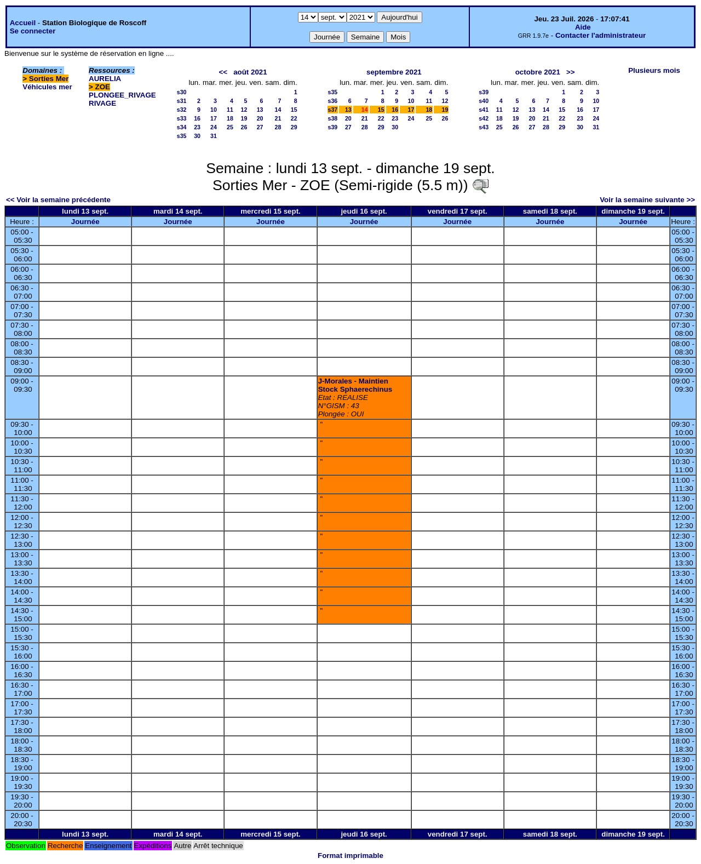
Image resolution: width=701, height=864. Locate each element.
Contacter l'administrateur (600, 35)
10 (213, 109)
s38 (333, 118)
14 (278, 109)
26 (243, 127)
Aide (583, 27)
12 (243, 109)
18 (230, 118)
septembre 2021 (394, 72)
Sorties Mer (49, 79)
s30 (182, 92)
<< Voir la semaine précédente (58, 200)
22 (294, 118)
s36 (333, 101)
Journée (85, 222)
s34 (182, 127)
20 (260, 118)
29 (294, 127)
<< (223, 72)
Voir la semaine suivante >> (647, 200)
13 (260, 109)
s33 (182, 118)
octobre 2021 (537, 72)
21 (278, 118)
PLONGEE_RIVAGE (122, 95)
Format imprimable (350, 855)
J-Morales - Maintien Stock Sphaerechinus (355, 385)
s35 (182, 136)
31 (213, 136)
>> (570, 72)
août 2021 (250, 72)
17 (213, 118)
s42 (484, 118)
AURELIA (105, 79)
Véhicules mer (47, 87)
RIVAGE (102, 103)
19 (243, 118)
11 (230, 109)
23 (197, 127)
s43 (484, 127)
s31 (182, 101)
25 (230, 127)
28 (278, 127)
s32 (182, 109)
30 (197, 136)
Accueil (23, 23)
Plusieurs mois (654, 70)
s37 (333, 109)
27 (260, 127)
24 (213, 127)
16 (197, 118)
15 (294, 109)
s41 (484, 109)
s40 (484, 101)
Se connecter (33, 31)
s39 (333, 127)
